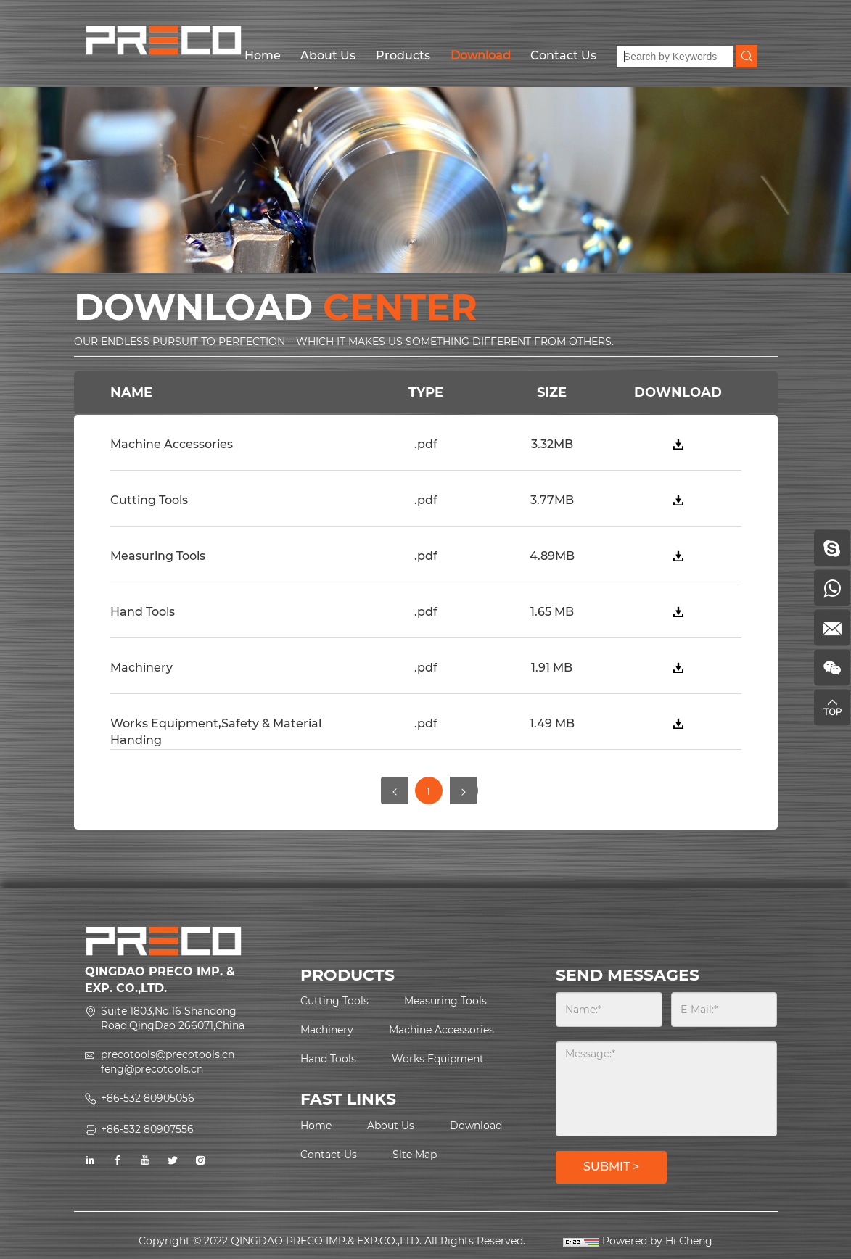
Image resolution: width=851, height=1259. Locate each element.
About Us (327, 55)
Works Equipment (438, 1058)
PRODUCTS (347, 975)
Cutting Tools (334, 1000)
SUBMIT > (611, 1166)
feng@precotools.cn (152, 1069)
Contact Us (563, 55)
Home (262, 55)
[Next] (463, 790)
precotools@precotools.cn (167, 1054)
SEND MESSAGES (627, 975)
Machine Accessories (441, 1029)
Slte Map (414, 1154)
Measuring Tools (445, 1000)
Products (403, 55)
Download (481, 55)
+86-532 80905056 (147, 1098)
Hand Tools (328, 1058)
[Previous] (394, 790)
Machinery (326, 1029)
